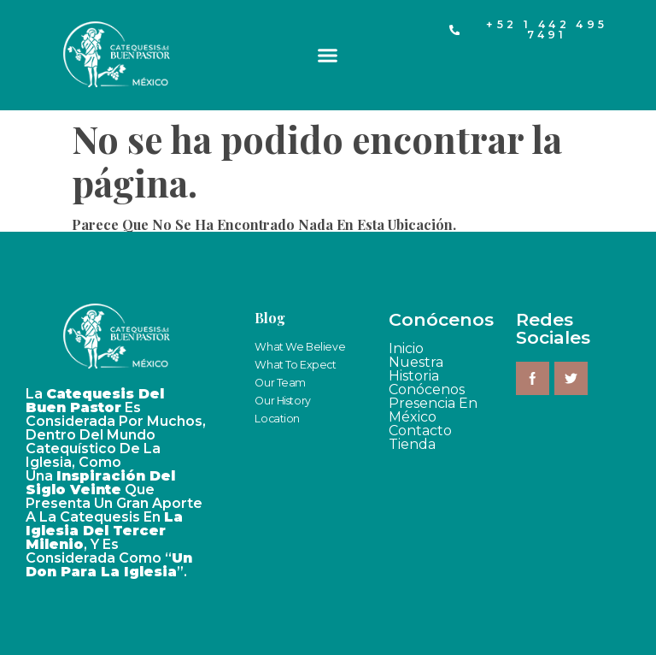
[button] (328, 55)
